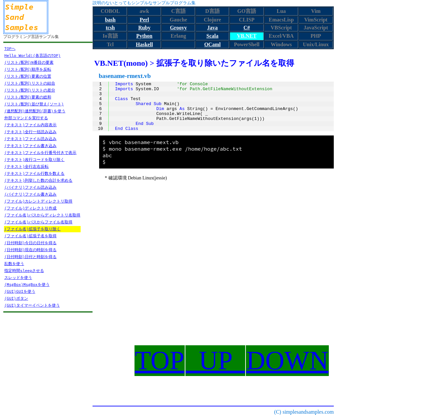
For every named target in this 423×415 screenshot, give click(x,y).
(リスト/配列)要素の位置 (27, 76)
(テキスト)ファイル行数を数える (34, 173)
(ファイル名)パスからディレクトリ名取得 (42, 214)
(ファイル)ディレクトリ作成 (30, 208)
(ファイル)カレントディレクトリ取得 (38, 201)
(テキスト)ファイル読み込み (30, 138)
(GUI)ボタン (16, 298)
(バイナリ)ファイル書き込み (30, 194)
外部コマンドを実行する (26, 117)
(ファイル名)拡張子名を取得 (30, 235)
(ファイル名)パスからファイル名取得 (38, 221)
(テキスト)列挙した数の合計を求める (38, 180)
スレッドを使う (18, 277)
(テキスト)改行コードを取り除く (34, 159)
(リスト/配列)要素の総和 (27, 96)
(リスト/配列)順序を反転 (27, 69)
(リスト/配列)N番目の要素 (29, 62)
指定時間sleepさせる (24, 270)
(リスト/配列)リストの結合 (29, 83)
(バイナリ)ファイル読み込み (30, 187)
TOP (159, 360)
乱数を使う (14, 263)
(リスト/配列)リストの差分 (29, 90)
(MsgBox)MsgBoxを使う (27, 284)
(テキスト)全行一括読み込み (30, 131)
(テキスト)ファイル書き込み (30, 145)
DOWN (287, 360)
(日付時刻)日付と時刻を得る (30, 256)
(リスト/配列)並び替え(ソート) (34, 103)
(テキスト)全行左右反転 (26, 166)
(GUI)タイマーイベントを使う (32, 305)
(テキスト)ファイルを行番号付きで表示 (40, 152)
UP (215, 360)
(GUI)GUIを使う (19, 291)
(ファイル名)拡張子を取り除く (32, 228)
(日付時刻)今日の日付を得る (30, 242)
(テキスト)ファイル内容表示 (30, 124)
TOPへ (10, 48)
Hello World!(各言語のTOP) (32, 55)
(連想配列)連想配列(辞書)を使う (34, 110)
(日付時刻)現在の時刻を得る (30, 249)
